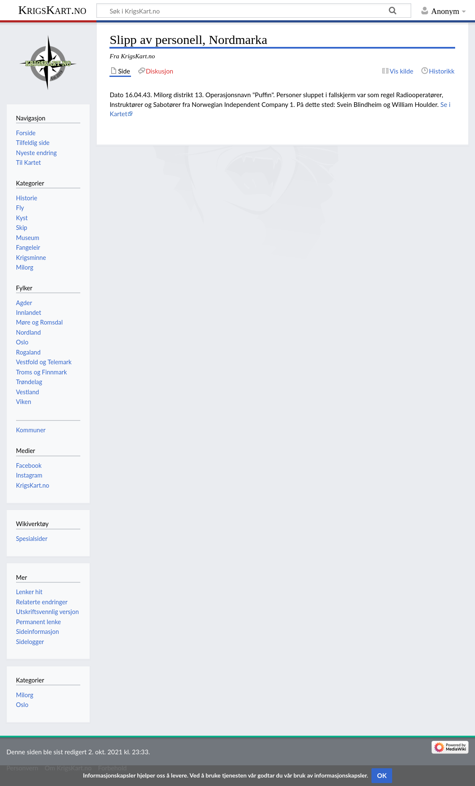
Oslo (22, 704)
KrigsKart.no (52, 9)
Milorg (24, 695)
